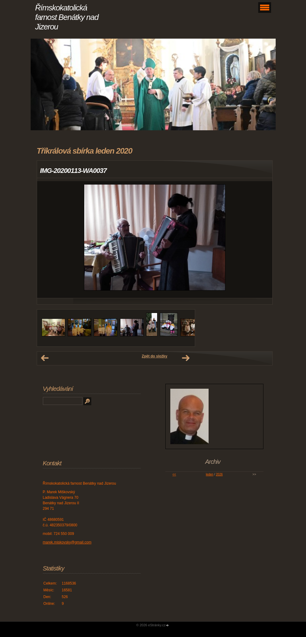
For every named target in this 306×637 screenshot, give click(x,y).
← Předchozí (44, 358)
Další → (185, 358)
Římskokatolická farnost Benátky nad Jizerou (67, 17)
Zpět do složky (154, 356)
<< (174, 474)
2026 (219, 474)
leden (209, 474)
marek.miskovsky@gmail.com (67, 542)
